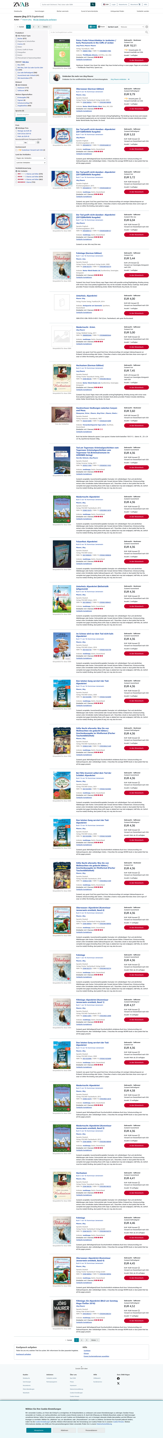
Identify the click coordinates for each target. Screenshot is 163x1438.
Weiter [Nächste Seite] (45, 27)
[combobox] (65, 4)
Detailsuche (18, 11)
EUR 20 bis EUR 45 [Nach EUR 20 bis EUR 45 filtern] (23, 133)
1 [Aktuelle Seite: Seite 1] (28, 27)
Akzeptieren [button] (38, 1430)
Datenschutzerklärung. (104, 1424)
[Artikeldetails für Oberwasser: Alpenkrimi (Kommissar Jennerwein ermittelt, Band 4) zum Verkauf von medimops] (62, 920)
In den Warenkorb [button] (136, 60)
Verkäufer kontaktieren (84, 59)
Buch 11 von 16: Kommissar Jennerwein (90, 639)
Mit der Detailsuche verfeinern (45, 19)
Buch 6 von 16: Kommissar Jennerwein (89, 544)
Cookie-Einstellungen (42, 1422)
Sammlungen (39, 11)
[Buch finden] (92, 4)
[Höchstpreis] (31, 142)
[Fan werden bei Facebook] (118, 1379)
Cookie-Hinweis (74, 1396)
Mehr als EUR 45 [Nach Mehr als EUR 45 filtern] (22, 136)
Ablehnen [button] (64, 1430)
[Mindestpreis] (19, 142)
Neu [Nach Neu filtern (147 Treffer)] (19, 65)
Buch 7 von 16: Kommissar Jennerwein (89, 134)
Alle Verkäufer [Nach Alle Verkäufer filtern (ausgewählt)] (23, 171)
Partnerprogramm (51, 1382)
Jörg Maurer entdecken (120, 79)
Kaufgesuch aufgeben (23, 1354)
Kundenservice (97, 1382)
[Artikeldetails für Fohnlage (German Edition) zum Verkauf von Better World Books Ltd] (62, 265)
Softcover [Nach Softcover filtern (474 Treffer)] (21, 90)
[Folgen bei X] (118, 1383)
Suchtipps (87, 1350)
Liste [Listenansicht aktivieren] (92, 27)
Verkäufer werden (143, 11)
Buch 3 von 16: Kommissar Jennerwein (89, 499)
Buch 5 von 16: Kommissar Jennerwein (89, 591)
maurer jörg (26, 19)
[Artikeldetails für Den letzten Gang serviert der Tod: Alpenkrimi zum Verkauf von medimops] (62, 693)
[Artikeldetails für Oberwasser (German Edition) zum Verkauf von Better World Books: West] (62, 101)
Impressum (73, 1385)
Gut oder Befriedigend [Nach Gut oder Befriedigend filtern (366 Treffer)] (26, 72)
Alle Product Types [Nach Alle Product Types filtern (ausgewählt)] (23, 36)
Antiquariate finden (117, 11)
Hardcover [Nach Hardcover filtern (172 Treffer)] (22, 88)
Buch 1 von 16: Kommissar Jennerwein (89, 256)
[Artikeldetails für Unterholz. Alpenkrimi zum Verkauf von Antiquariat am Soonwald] (62, 302)
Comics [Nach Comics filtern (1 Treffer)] (20, 44)
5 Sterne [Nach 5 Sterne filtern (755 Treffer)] (26, 182)
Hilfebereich (97, 1378)
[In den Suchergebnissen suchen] (99, 32)
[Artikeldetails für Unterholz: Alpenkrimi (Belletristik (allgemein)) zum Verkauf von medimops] (62, 599)
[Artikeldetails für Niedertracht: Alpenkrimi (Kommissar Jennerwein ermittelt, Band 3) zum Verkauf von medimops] (62, 1138)
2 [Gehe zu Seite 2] (33, 27)
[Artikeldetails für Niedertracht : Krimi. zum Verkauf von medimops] (62, 336)
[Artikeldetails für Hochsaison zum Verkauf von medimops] (62, 1185)
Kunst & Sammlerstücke (89, 11)
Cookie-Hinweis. (118, 1422)
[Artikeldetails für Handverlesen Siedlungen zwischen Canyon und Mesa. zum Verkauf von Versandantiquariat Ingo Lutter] (62, 414)
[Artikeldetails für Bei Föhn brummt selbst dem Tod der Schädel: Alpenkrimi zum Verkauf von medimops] (62, 785)
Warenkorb (26, 1393)
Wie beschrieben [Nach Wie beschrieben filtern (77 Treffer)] (23, 78)
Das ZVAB (73, 1378)
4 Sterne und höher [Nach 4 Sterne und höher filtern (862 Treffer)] (30, 179)
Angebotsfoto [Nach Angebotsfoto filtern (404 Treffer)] (23, 106)
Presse (72, 1382)
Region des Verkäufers (23, 158)
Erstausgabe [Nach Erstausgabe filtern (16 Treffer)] (22, 97)
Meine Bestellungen (28, 1389)
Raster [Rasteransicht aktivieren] (101, 27)
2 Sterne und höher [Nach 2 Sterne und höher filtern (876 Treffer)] (30, 174)
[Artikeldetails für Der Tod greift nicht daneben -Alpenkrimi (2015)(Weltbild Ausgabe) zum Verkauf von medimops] (62, 136)
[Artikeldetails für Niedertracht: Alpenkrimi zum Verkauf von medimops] (62, 509)
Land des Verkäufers (23, 162)
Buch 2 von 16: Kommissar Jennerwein (89, 368)
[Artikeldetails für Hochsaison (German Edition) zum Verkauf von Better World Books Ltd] (62, 378)
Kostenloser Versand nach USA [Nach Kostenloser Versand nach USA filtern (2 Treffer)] (30, 150)
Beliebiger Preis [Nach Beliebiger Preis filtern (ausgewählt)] (22, 128)
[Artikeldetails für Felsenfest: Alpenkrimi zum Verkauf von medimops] (62, 554)
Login (114, 4)
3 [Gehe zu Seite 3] (38, 27)
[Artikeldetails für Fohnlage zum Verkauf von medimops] (62, 967)
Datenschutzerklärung (76, 1389)
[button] (146, 32)
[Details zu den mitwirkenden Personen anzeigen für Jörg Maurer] (80, 95)
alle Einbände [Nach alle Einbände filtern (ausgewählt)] (21, 85)
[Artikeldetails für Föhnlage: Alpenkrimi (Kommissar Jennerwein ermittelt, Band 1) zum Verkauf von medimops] (62, 1012)
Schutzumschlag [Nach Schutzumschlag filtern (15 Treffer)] (23, 103)
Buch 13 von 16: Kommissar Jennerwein (90, 686)
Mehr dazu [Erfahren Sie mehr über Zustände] (25, 62)
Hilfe (145, 4)
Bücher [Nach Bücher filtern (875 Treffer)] (20, 38)
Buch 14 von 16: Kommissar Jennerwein (90, 778)
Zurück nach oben (81, 1368)
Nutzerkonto (123, 4)
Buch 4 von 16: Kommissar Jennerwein (89, 92)
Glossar (86, 1353)
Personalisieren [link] (91, 1430)
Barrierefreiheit (74, 1400)
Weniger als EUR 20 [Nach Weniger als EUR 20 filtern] (23, 131)
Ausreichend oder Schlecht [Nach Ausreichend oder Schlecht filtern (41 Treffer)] (27, 75)
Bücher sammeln (62, 11)
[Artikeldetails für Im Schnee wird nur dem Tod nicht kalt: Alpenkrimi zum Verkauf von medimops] (62, 646)
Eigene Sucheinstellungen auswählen (96, 1356)
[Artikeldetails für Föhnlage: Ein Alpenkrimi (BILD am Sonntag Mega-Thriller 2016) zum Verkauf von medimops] (62, 1313)
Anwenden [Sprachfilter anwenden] (20, 119)
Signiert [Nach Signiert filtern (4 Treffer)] (20, 100)
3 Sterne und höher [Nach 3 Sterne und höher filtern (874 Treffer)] (30, 177)
